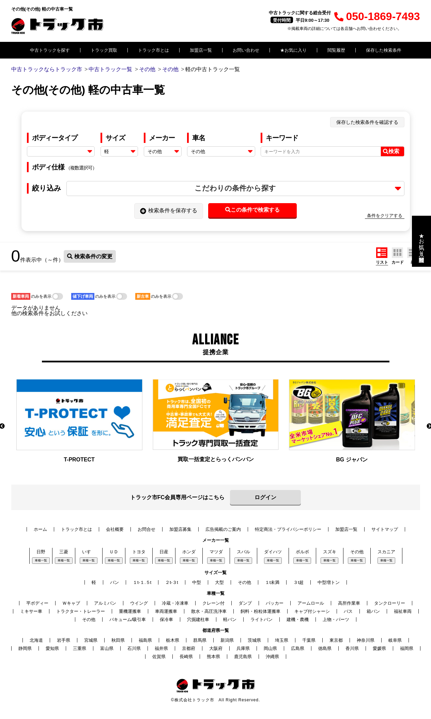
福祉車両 (403, 611)
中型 (196, 582)
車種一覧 (41, 560)
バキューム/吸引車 (127, 619)
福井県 (161, 648)
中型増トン (329, 582)
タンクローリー (389, 603)
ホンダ (189, 551)
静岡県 (25, 648)
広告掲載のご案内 (223, 529)
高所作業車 (349, 603)
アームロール (310, 603)
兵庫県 (243, 648)
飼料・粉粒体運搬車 (260, 611)
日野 (40, 551)
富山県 (106, 648)
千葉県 (308, 640)
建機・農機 (298, 619)
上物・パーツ (336, 619)
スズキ (329, 551)
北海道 (36, 640)
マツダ (216, 551)
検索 (391, 151)
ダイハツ (273, 551)
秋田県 (118, 640)
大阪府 (215, 648)
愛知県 (52, 648)
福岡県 (406, 648)
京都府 (188, 648)
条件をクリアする (384, 215)
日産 (163, 551)
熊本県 (213, 656)
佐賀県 (159, 656)
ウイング (139, 603)
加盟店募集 (180, 529)
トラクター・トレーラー (80, 611)
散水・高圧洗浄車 (209, 611)
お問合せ (146, 529)
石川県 (134, 648)
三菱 (63, 551)
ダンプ (245, 603)
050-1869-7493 (377, 16)
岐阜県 (395, 640)
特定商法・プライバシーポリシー (288, 529)
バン (114, 582)
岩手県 (63, 640)
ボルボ (302, 551)
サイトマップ (384, 529)
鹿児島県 (243, 656)
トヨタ (138, 551)
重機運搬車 (130, 611)
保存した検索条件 (383, 50)
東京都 (336, 640)
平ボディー (37, 603)
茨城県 (254, 640)
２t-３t (171, 582)
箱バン (373, 611)
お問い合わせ (246, 50)
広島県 (297, 648)
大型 (219, 582)
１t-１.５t (142, 582)
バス (348, 611)
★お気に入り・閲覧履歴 (422, 241)
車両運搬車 (166, 611)
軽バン (229, 619)
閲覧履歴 (336, 50)
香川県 (352, 648)
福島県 (145, 640)
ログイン (265, 497)
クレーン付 (213, 603)
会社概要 (115, 529)
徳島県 (325, 648)
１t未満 (272, 582)
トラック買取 (104, 50)
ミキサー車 (31, 611)
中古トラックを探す (50, 50)
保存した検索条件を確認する (367, 122)
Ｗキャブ (71, 603)
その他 (357, 551)
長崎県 (186, 656)
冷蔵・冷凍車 (175, 603)
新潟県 (227, 640)
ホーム (40, 529)
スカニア (386, 551)
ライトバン (261, 619)
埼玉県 (281, 640)
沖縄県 (272, 656)
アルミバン (105, 603)
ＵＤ (113, 551)
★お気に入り (293, 50)
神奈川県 (365, 640)
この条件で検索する (252, 210)
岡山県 (270, 648)
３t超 (298, 582)
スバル (243, 551)
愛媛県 (379, 648)
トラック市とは (153, 50)
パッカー (274, 603)
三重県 (79, 648)
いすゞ (88, 551)
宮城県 (90, 640)
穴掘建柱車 (198, 619)
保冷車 (166, 619)
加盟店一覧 (201, 50)
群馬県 (199, 640)
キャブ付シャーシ (312, 611)
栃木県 (172, 640)
